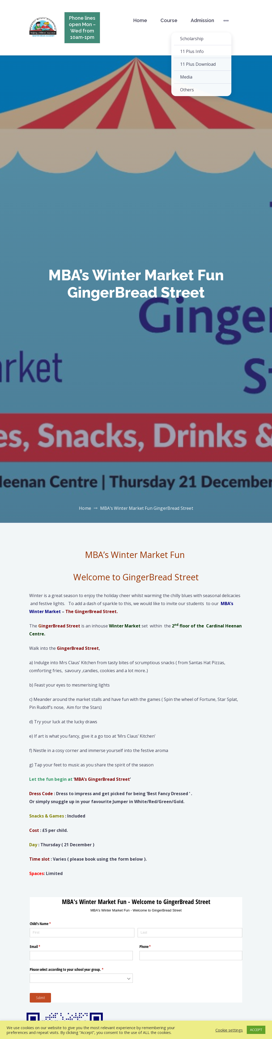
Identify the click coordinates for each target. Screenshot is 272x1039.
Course (168, 20)
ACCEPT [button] (256, 1029)
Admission (202, 20)
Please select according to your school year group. (73, 969)
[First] (82, 932)
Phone (151, 946)
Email (41, 946)
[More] (226, 20)
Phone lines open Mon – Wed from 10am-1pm (82, 27)
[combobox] (81, 978)
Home (140, 20)
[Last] (190, 932)
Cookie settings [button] (229, 1030)
